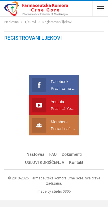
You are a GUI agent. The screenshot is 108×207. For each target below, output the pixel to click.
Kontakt (76, 162)
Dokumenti (72, 154)
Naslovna (35, 154)
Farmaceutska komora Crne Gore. (57, 178)
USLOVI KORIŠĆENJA (44, 162)
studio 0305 (61, 191)
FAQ (53, 154)
